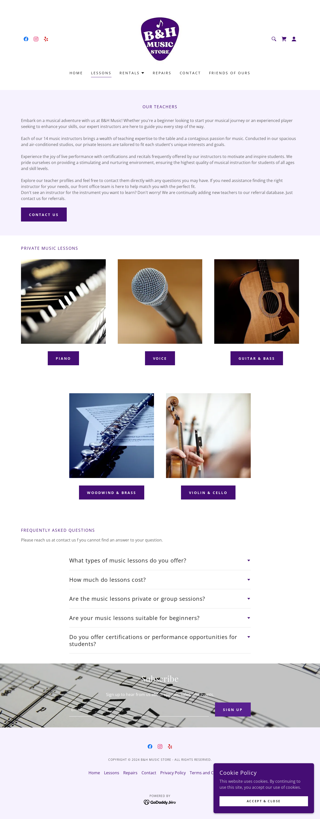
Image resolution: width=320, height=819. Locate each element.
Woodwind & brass (111, 492)
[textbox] (139, 709)
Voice (160, 358)
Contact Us (44, 214)
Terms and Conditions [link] (211, 773)
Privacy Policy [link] (173, 773)
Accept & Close (264, 801)
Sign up (233, 709)
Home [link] (76, 72)
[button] (294, 39)
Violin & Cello (208, 492)
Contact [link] (190, 72)
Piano (63, 358)
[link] (26, 39)
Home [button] (94, 773)
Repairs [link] (162, 72)
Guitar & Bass (256, 358)
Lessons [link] (101, 72)
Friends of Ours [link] (229, 72)
